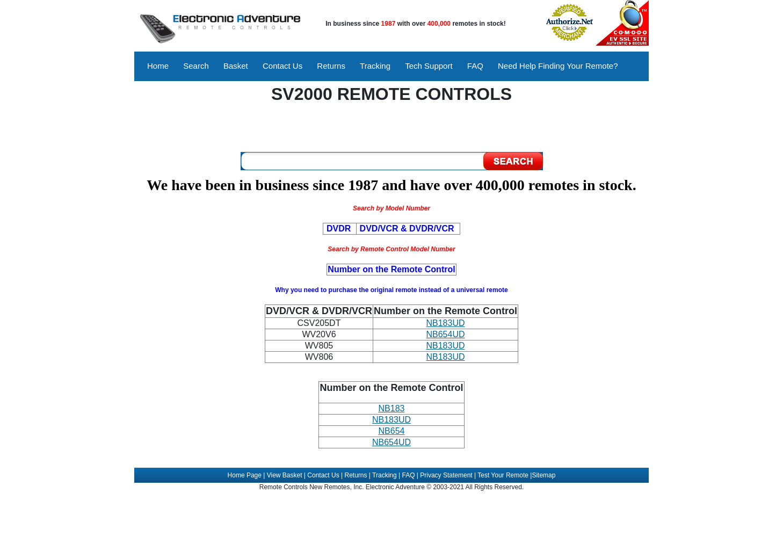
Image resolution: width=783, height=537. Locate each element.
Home (158, 65)
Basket (235, 65)
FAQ (475, 65)
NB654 (392, 431)
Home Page (245, 475)
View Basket (284, 475)
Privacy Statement (446, 475)
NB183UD (445, 323)
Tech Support (428, 65)
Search (196, 65)
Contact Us (282, 65)
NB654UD (445, 334)
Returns (331, 65)
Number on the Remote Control (391, 387)
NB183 (392, 408)
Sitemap (543, 475)
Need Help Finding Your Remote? (558, 65)
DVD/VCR (287, 311)
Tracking (375, 65)
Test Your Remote (502, 475)
